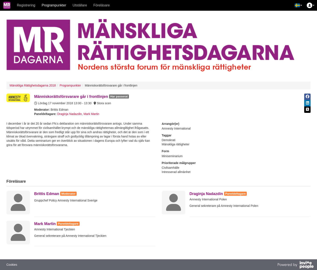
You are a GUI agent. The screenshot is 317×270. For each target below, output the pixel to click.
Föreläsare (101, 5)
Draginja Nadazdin (69, 114)
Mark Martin (91, 114)
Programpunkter (54, 5)
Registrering (26, 5)
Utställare (80, 5)
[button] (298, 5)
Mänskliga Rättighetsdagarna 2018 (33, 85)
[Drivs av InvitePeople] (295, 265)
